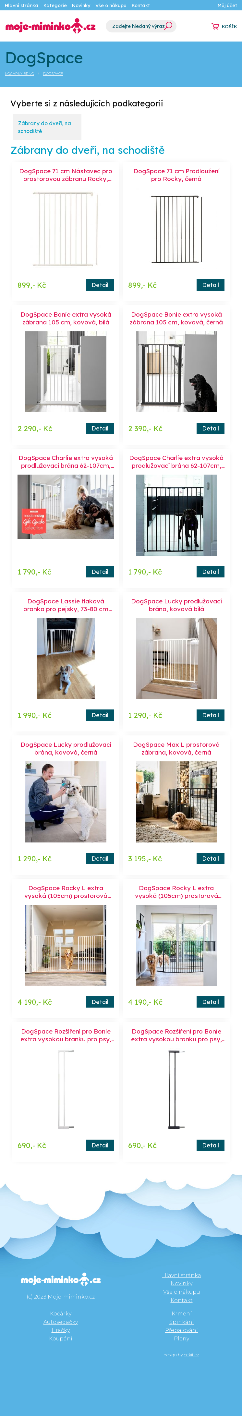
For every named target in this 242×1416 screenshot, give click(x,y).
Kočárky (60, 1314)
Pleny (181, 1339)
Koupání (60, 1339)
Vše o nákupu (111, 5)
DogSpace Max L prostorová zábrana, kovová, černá (176, 748)
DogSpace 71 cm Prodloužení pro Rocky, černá (176, 175)
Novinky (81, 5)
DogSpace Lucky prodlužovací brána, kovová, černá (65, 748)
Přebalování (181, 1330)
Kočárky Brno (19, 73)
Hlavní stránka (21, 5)
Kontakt (141, 5)
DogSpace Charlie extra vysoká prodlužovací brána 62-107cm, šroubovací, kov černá (176, 465)
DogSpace (53, 73)
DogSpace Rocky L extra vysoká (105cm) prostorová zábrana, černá (176, 895)
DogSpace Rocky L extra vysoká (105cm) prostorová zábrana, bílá (65, 895)
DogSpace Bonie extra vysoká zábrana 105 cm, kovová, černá (176, 318)
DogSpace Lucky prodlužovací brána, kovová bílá (176, 605)
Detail (99, 284)
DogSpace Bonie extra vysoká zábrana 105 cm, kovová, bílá (65, 318)
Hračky (61, 1330)
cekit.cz (191, 1354)
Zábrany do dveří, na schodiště (44, 127)
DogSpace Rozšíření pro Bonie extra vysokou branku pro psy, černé (176, 1039)
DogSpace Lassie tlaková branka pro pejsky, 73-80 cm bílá (65, 609)
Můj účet (227, 5)
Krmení (182, 1314)
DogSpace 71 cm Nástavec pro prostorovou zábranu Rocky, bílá (65, 178)
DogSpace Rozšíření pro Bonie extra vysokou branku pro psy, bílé (65, 1039)
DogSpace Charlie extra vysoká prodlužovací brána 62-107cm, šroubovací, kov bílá (65, 465)
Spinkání (181, 1322)
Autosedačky (60, 1322)
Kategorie (55, 5)
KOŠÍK (229, 27)
